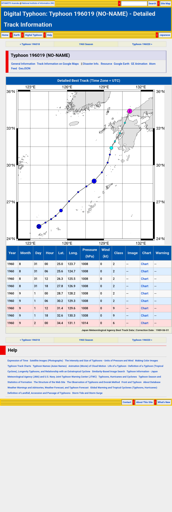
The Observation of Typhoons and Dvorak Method (93, 382)
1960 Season (86, 44)
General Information (23, 63)
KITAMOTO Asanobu (10, 3)
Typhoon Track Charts (19, 366)
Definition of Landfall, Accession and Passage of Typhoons (39, 393)
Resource (106, 63)
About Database (151, 382)
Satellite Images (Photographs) (46, 360)
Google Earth (121, 63)
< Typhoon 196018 (30, 44)
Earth (17, 35)
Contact (127, 402)
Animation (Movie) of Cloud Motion (87, 366)
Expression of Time (18, 360)
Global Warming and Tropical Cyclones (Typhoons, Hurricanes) (123, 387)
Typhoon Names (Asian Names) (50, 366)
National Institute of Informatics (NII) (38, 3)
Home (5, 35)
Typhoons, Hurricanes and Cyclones (117, 376)
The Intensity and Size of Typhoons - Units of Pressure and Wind (99, 360)
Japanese (165, 35)
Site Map (165, 3)
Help (49, 35)
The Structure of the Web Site (49, 382)
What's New (164, 402)
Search (152, 3)
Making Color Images (146, 360)
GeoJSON (24, 68)
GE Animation (139, 63)
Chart (144, 264)
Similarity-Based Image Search (108, 371)
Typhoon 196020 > (142, 44)
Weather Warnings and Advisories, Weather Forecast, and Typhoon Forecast (48, 387)
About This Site (144, 402)
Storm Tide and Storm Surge (87, 393)
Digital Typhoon (33, 35)
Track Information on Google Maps (58, 63)
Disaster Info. (91, 63)
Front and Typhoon (132, 382)
